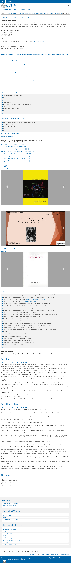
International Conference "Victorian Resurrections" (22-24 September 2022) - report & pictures (24, 76)
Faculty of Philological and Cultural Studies (26, 13)
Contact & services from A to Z (10, 544)
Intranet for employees (8, 533)
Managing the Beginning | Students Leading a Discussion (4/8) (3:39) (17, 151)
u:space (4, 535)
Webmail (5, 531)
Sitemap (31, 554)
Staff (61, 13)
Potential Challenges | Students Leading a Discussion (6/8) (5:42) (16, 156)
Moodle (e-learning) (7, 539)
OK (4, 561)
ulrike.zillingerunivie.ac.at (40, 41)
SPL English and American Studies (11, 519)
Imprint (36, 554)
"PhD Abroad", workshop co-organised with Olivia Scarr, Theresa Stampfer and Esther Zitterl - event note (26, 60)
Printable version (65, 554)
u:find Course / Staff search (9, 529)
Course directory (6, 521)
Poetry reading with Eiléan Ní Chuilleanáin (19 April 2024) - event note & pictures (21, 68)
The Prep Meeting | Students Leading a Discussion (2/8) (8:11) (16, 146)
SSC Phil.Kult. (6, 507)
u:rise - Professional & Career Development (13, 540)
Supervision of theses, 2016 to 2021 (10, 133)
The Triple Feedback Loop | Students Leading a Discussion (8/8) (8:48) (17, 161)
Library (4, 537)
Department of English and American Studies (16, 10)
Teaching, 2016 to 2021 (7, 136)
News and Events (7, 515)
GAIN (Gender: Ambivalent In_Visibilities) (35, 299)
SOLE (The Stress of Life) (29, 301)
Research (5, 517)
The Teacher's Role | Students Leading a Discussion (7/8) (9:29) (16, 158)
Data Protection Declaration (53, 554)
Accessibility (42, 554)
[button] (6, 187)
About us (57, 13)
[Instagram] (2, 492)
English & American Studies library (11, 503)
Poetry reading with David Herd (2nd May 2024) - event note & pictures (18, 64)
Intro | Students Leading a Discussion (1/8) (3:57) (12, 144)
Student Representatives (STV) (10, 505)
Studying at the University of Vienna (11, 528)
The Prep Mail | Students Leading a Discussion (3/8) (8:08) (15, 149)
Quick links (9, 1)
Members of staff (7, 513)
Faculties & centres (7, 542)
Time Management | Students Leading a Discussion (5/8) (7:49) (16, 153)
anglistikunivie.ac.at (6, 487)
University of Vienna (12, 13)
